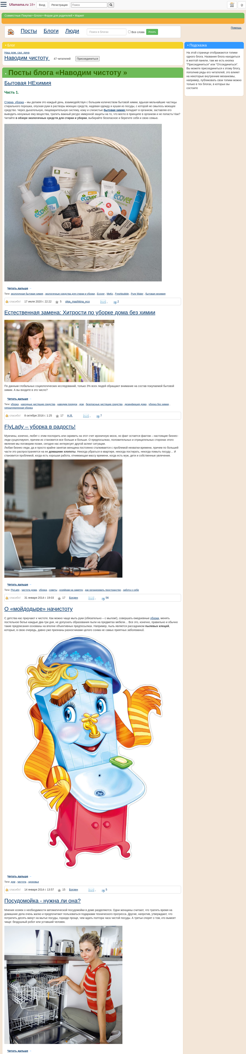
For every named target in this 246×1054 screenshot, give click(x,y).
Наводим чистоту (27, 58)
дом (81, 404)
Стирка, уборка (14, 102)
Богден (73, 597)
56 (105, 597)
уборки (154, 618)
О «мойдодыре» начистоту (38, 609)
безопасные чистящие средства (104, 404)
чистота (21, 881)
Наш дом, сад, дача (17, 52)
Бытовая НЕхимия (27, 83)
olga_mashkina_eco (77, 301)
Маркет (79, 15)
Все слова (136, 32)
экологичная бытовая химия (27, 293)
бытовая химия (115, 110)
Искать (152, 32)
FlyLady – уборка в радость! (40, 427)
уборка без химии (159, 404)
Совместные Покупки (18, 15)
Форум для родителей (58, 15)
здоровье (33, 881)
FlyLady (15, 590)
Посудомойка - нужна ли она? (42, 901)
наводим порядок (67, 404)
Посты (29, 31)
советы (53, 590)
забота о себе (131, 590)
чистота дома (29, 590)
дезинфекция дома (135, 404)
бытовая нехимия (155, 293)
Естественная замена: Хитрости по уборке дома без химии (79, 312)
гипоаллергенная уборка (18, 407)
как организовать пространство (103, 590)
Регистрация (60, 4)
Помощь (236, 27)
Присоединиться (87, 58)
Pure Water (137, 293)
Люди (72, 31)
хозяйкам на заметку (71, 590)
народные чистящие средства (38, 404)
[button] (3, 4)
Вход (42, 4)
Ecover (101, 293)
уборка (15, 404)
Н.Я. (70, 415)
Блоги (38, 15)
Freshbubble (122, 293)
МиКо (110, 293)
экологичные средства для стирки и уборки (70, 293)
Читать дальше (17, 288)
